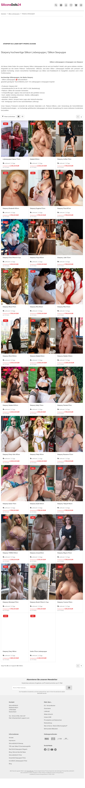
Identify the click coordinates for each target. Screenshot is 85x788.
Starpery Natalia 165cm (37, 360)
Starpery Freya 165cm (37, 262)
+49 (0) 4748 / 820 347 (18, 720)
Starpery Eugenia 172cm (37, 213)
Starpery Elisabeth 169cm (11, 213)
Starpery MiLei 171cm (9, 311)
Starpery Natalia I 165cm (64, 360)
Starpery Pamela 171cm (64, 409)
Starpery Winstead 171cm (10, 606)
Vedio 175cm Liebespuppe (38, 656)
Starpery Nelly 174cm (36, 409)
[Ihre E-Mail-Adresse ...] (38, 692)
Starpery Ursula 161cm (37, 557)
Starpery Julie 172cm (64, 262)
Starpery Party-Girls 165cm (11, 459)
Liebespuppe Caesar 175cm (11, 163)
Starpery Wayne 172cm (64, 557)
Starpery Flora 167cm (64, 213)
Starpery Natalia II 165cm (10, 409)
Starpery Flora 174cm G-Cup (12, 262)
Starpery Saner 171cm (9, 508)
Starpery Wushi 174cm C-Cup (39, 606)
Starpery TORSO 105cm (10, 557)
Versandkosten (30, 775)
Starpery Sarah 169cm (37, 508)
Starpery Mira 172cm (63, 311)
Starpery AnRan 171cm (64, 163)
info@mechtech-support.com (20, 722)
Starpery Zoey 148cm (9, 656)
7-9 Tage (12, 167)
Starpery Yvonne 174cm (64, 606)
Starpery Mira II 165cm (10, 360)
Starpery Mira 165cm (36, 311)
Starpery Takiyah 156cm (64, 508)
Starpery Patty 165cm (37, 459)
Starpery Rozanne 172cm (65, 459)
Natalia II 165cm (34, 163)
